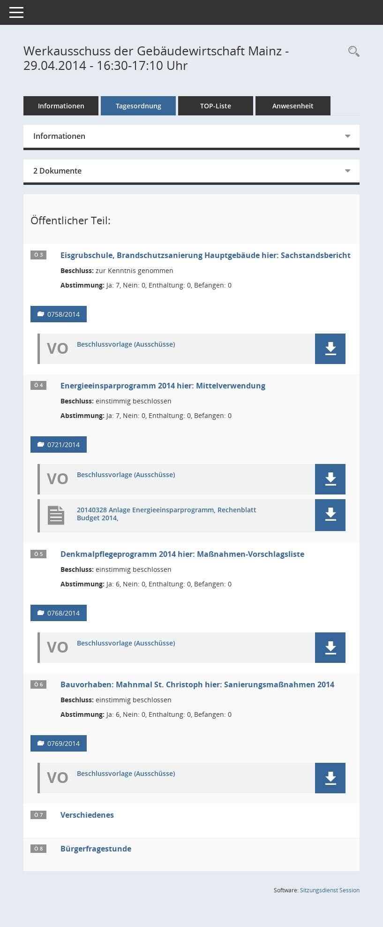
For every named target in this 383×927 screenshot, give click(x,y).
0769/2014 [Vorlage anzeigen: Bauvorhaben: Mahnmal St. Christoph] (63, 743)
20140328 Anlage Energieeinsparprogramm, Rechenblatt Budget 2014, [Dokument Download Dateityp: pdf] (166, 514)
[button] (330, 349)
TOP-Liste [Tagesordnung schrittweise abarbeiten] (215, 105)
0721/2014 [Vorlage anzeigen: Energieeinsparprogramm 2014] (63, 444)
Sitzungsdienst (330, 890)
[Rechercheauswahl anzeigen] (352, 52)
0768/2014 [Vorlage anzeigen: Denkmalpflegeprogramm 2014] (63, 612)
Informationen (61, 105)
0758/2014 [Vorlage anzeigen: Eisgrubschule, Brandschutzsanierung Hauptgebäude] (63, 314)
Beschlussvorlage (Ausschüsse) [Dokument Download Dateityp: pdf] (126, 345)
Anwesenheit (293, 105)
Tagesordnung (138, 105)
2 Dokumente (57, 171)
